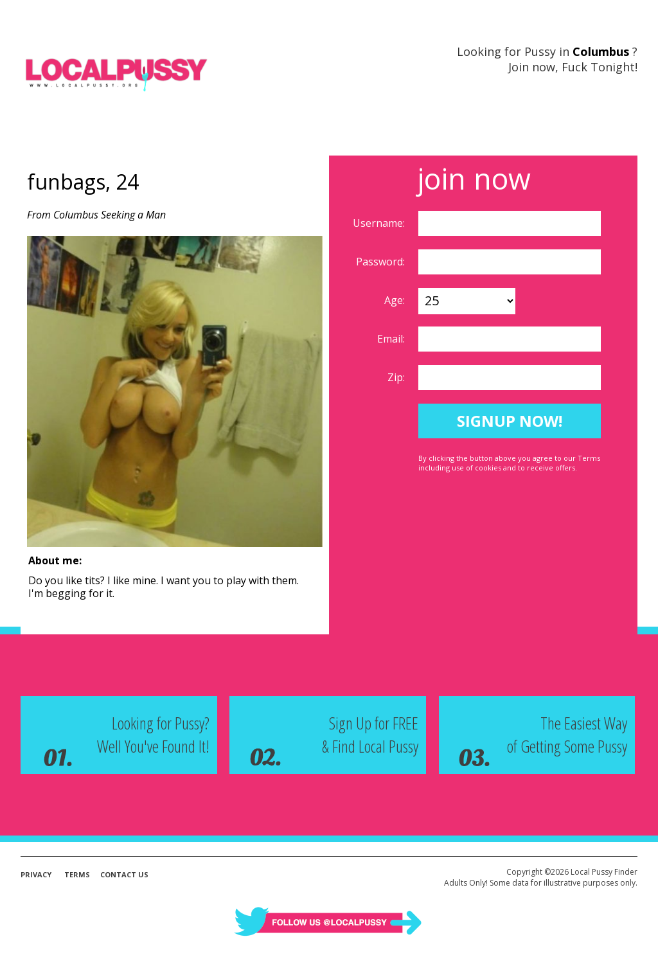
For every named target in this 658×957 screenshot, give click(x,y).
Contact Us (124, 874)
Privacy (36, 874)
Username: (380, 223)
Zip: (397, 377)
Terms (77, 874)
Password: (381, 262)
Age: (395, 300)
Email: (392, 339)
